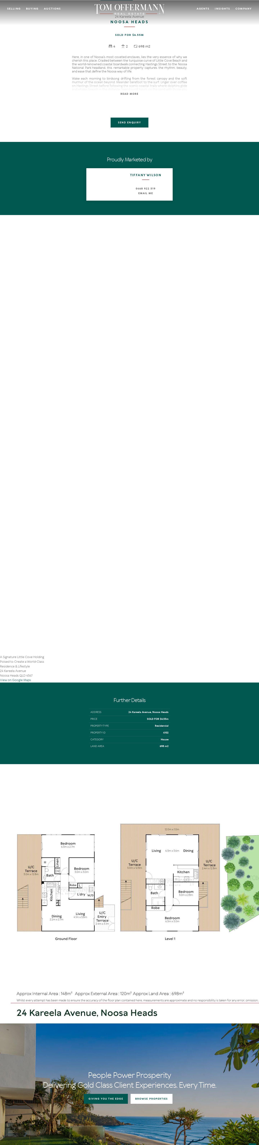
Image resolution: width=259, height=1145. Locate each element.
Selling (14, 8)
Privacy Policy (36, 1114)
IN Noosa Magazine (189, 1052)
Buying (32, 8)
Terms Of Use (21, 1114)
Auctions (52, 8)
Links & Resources (225, 1061)
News (182, 1056)
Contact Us (221, 1052)
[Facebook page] (16, 1088)
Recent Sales (109, 1061)
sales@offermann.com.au (31, 1062)
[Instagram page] (21, 1088)
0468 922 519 (145, 188)
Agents (203, 8)
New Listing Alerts (149, 1061)
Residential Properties (151, 1047)
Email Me (145, 193)
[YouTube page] (26, 1088)
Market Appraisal (111, 1065)
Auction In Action (112, 1056)
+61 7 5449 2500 (25, 1068)
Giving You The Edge (113, 1047)
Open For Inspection (150, 1056)
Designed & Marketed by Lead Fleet (228, 1114)
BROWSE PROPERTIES (151, 967)
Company (243, 8)
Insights (222, 8)
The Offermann (187, 1047)
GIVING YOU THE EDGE (105, 967)
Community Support (226, 1056)
